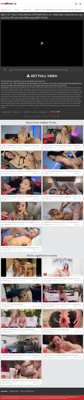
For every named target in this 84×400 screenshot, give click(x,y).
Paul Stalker (30, 81)
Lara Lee (23, 81)
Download (42, 112)
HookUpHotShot (49, 306)
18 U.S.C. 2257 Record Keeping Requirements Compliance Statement (59, 397)
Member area (14, 391)
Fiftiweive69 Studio (50, 332)
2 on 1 (11, 83)
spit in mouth (53, 85)
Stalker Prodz (7, 112)
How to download (27, 391)
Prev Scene (33, 116)
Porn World (7, 357)
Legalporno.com (7, 3)
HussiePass (48, 281)
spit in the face (62, 85)
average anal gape (62, 83)
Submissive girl (22, 83)
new (28, 85)
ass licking (45, 83)
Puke (15, 83)
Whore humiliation (32, 83)
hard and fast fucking (19, 85)
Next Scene (51, 116)
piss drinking (36, 85)
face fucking (9, 85)
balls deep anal (73, 83)
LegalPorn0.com (14, 397)
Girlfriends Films (8, 281)
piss (31, 85)
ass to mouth (53, 83)
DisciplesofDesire (8, 306)
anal (40, 83)
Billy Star (9, 81)
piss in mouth (45, 85)
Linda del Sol (16, 81)
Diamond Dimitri (40, 81)
